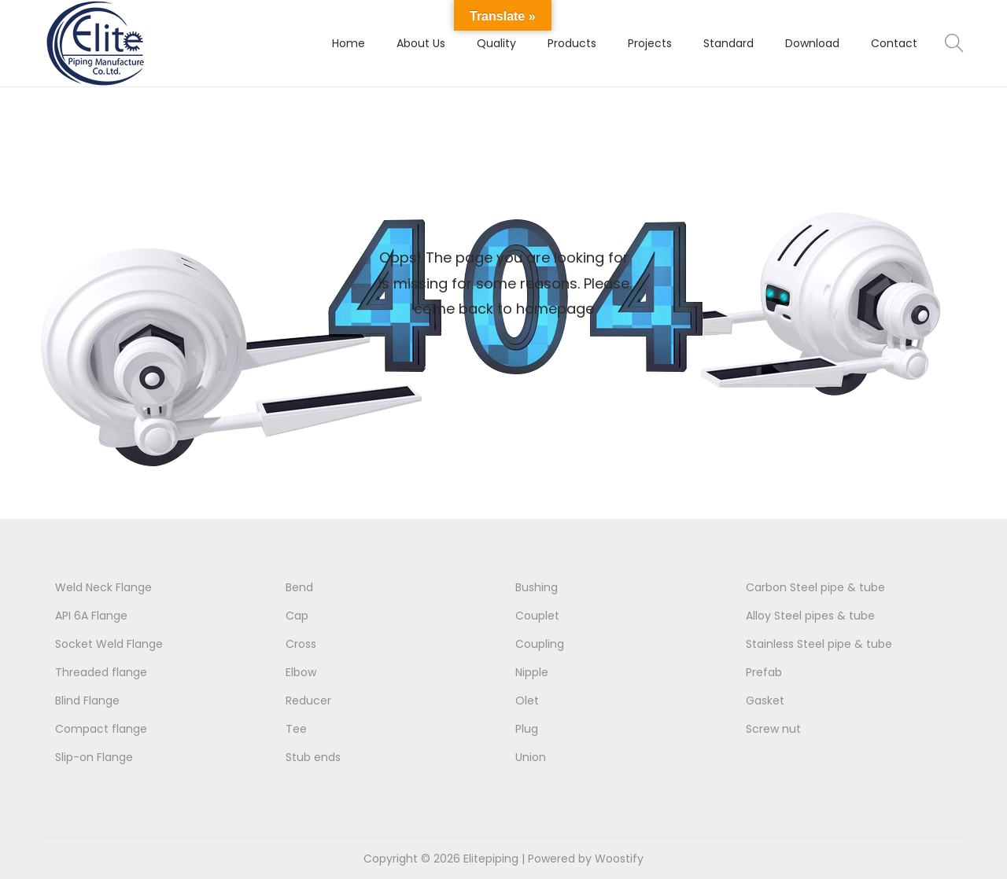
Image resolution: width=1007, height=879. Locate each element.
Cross (301, 644)
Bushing (536, 587)
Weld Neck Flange (103, 587)
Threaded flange (101, 672)
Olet (527, 700)
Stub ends (313, 757)
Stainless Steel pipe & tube (819, 644)
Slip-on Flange (94, 757)
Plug (526, 729)
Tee (296, 729)
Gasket (765, 700)
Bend (299, 587)
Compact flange (101, 729)
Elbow (301, 672)
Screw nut (773, 729)
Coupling (539, 644)
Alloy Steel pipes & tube (810, 615)
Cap (297, 615)
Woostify (619, 858)
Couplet (537, 615)
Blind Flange (87, 700)
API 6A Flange (91, 615)
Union (530, 757)
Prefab (764, 672)
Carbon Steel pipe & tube (815, 587)
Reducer (308, 700)
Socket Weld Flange (109, 644)
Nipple (531, 672)
